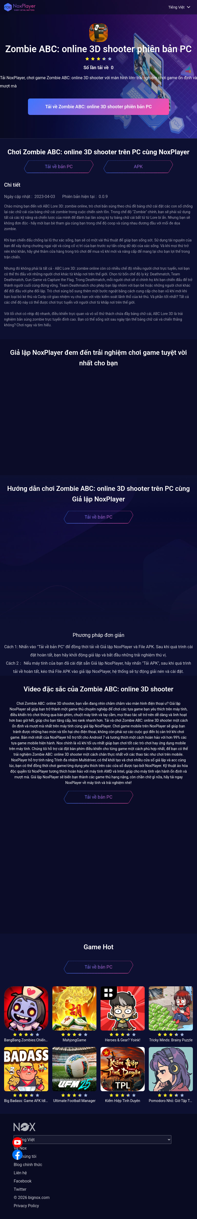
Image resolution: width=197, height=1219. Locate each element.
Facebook (22, 1181)
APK (138, 166)
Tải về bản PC (59, 166)
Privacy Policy (26, 1205)
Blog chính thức (28, 1164)
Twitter (20, 1189)
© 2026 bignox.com (32, 1197)
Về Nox (20, 1148)
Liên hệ (20, 1172)
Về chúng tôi (25, 1156)
